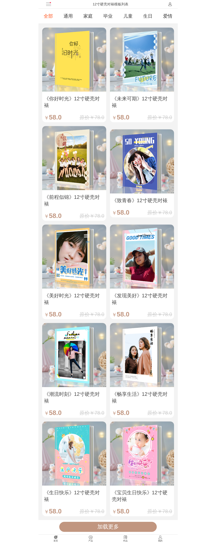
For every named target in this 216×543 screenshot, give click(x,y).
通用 (68, 16)
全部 (48, 16)
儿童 (128, 16)
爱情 (167, 16)
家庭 (88, 16)
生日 (147, 16)
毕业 (108, 16)
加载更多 (108, 527)
